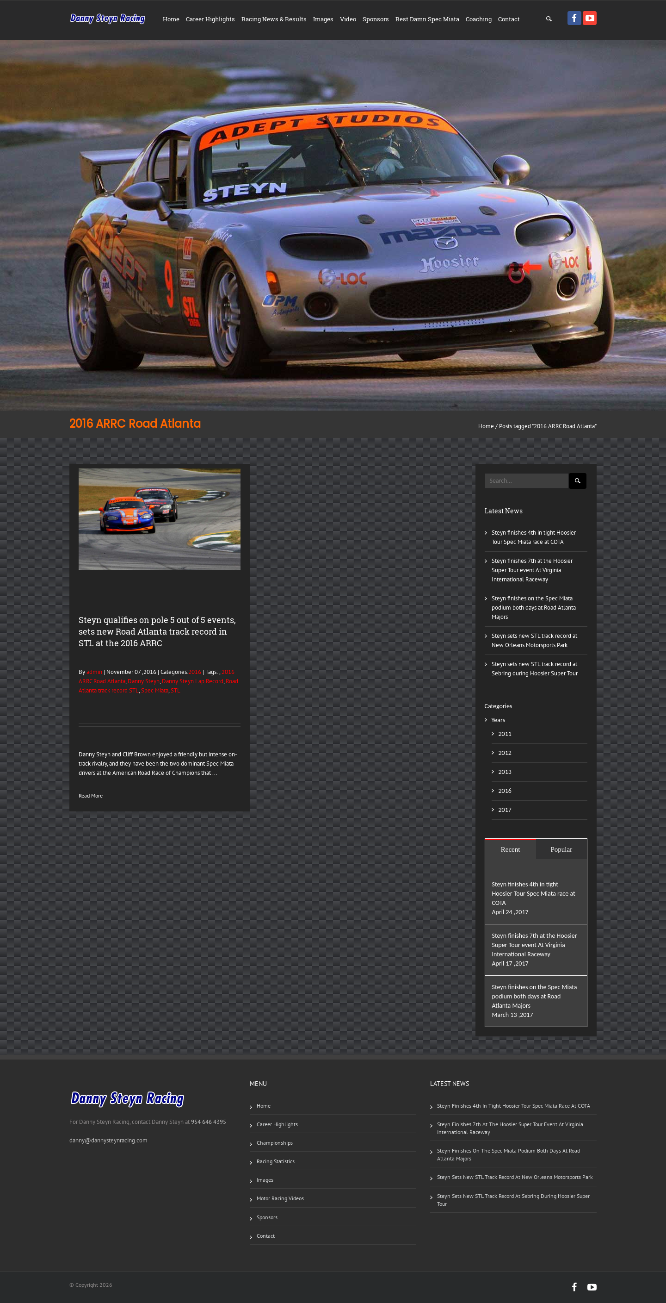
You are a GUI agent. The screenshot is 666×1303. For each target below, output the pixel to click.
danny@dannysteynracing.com (108, 1140)
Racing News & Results (274, 19)
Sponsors (376, 19)
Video (348, 19)
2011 (505, 734)
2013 (505, 772)
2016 (194, 672)
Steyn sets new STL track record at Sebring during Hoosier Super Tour (513, 1199)
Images (323, 19)
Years (499, 720)
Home (171, 19)
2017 (505, 810)
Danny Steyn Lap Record (192, 681)
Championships (275, 1142)
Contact (509, 19)
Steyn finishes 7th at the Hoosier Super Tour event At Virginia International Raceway (532, 570)
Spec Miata (154, 690)
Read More (91, 795)
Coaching (479, 19)
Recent (510, 849)
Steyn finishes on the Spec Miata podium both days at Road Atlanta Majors (534, 607)
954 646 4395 (208, 1122)
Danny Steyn (144, 681)
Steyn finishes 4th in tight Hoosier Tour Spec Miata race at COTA (533, 893)
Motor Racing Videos (280, 1198)
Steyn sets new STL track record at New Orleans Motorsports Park (515, 1176)
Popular (562, 849)
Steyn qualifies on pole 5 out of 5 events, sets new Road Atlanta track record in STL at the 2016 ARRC (157, 631)
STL (175, 690)
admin (93, 672)
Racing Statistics (276, 1161)
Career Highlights (210, 19)
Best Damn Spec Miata (427, 19)
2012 (505, 753)
